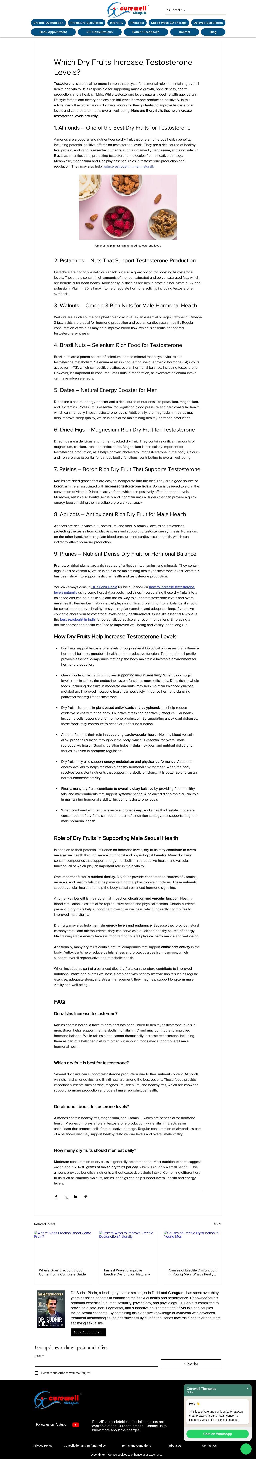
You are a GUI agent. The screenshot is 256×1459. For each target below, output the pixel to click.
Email (39, 1356)
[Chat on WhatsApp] (246, 1449)
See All (217, 1223)
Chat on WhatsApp (217, 1434)
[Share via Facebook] (56, 1197)
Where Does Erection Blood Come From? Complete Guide (62, 1272)
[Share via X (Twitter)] (66, 1197)
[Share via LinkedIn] (75, 1197)
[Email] (95, 1362)
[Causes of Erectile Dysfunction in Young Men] (193, 1247)
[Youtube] (76, 1425)
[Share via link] (85, 1197)
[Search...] (195, 10)
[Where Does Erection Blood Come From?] (63, 1247)
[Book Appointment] (88, 1332)
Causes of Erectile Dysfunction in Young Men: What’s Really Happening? (192, 1272)
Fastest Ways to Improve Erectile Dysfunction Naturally (127, 1272)
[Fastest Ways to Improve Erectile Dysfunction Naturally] (128, 1247)
